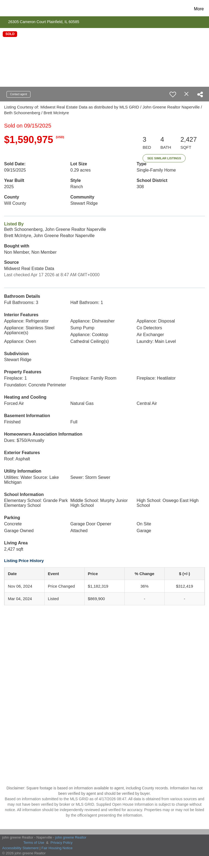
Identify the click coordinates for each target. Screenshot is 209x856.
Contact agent (18, 94)
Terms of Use (33, 843)
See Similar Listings (164, 158)
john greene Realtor (70, 837)
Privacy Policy (62, 843)
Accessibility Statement (20, 848)
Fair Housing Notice (56, 848)
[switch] (173, 94)
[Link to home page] (14, 9)
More (199, 9)
